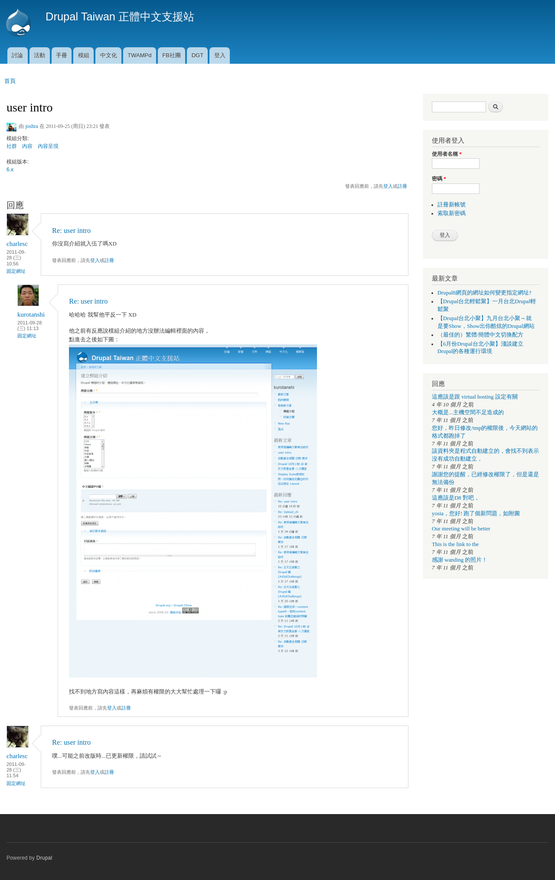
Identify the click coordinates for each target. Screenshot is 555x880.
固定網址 (16, 271)
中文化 (108, 55)
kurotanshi (31, 314)
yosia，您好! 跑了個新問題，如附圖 (476, 513)
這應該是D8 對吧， (456, 498)
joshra (31, 126)
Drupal (44, 858)
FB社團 (171, 55)
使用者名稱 (447, 154)
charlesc (17, 243)
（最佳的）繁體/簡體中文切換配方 (480, 335)
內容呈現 (48, 146)
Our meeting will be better (461, 529)
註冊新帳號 (451, 205)
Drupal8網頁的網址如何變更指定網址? (484, 293)
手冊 (61, 55)
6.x (10, 170)
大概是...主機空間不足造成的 (468, 412)
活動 (39, 55)
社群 (12, 146)
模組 (83, 55)
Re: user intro (71, 230)
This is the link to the (455, 544)
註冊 (402, 186)
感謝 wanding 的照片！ (459, 560)
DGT (197, 55)
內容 (27, 146)
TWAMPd (139, 55)
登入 (219, 55)
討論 (17, 55)
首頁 (10, 81)
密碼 (439, 179)
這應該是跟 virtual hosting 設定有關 (475, 397)
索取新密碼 (451, 213)
